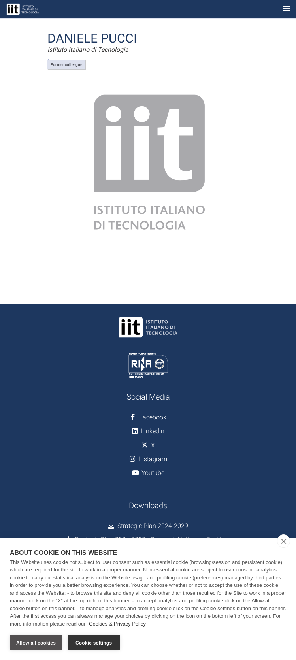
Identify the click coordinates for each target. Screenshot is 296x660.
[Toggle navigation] (286, 9)
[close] (283, 541)
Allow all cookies (36, 643)
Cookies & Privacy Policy (117, 624)
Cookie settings (93, 643)
